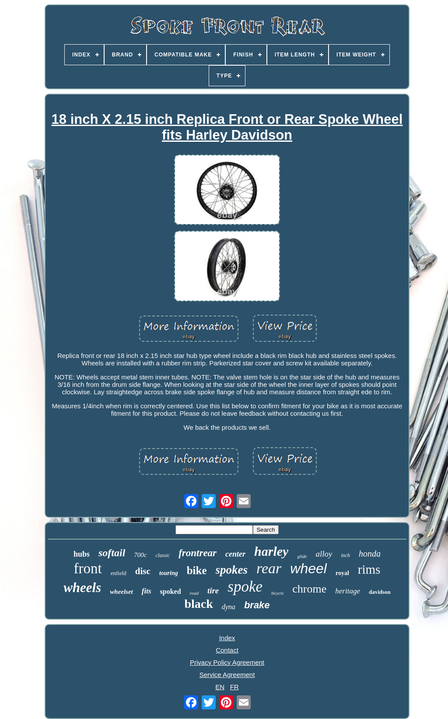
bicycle (277, 593)
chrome (309, 588)
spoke (245, 586)
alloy (323, 553)
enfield (118, 573)
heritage (347, 591)
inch (345, 555)
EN (219, 687)
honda (370, 553)
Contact (227, 650)
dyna (228, 606)
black (198, 603)
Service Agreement (227, 674)
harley (271, 551)
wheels (82, 587)
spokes (232, 569)
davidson (380, 592)
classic (163, 555)
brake (257, 605)
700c (140, 554)
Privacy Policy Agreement (227, 662)
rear (268, 568)
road (194, 593)
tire (213, 590)
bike (197, 570)
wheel (308, 568)
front (88, 568)
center (235, 554)
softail (111, 552)
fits (146, 591)
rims (369, 569)
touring (168, 573)
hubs (82, 554)
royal (342, 573)
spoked (170, 591)
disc (142, 571)
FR (234, 687)
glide (302, 556)
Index (227, 638)
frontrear (197, 552)
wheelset (121, 591)
